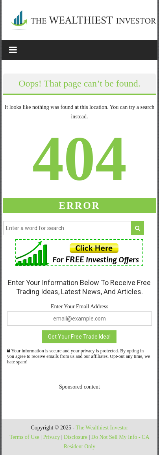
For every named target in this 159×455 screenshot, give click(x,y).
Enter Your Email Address (79, 306)
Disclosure (75, 437)
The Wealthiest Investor (102, 428)
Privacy (51, 437)
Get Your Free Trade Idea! (79, 336)
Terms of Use (24, 437)
